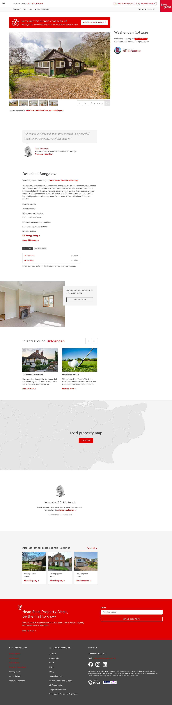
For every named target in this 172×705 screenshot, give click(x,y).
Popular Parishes (55, 676)
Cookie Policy (14, 676)
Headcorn (31, 255)
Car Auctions (14, 663)
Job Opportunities (56, 685)
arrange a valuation (66, 510)
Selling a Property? (146, 9)
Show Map (86, 441)
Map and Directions (17, 681)
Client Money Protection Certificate (63, 694)
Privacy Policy (14, 672)
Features (17, 9)
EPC (31, 9)
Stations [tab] (27, 248)
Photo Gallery (80, 300)
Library (51, 672)
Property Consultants (17, 667)
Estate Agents (35, 3)
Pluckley (30, 261)
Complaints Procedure (57, 690)
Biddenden (56, 341)
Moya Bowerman (41, 149)
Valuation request (124, 3)
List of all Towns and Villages (60, 681)
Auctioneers (14, 658)
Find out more (29, 389)
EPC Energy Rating (31, 236)
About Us (52, 654)
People (51, 663)
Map (25, 9)
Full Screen (96, 103)
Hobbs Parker (20, 3)
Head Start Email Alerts (94, 23)
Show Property (31, 581)
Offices (51, 667)
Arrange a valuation (44, 154)
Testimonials (54, 658)
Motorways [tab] (40, 248)
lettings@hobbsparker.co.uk (104, 658)
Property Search (146, 3)
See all (92, 548)
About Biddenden (42, 9)
